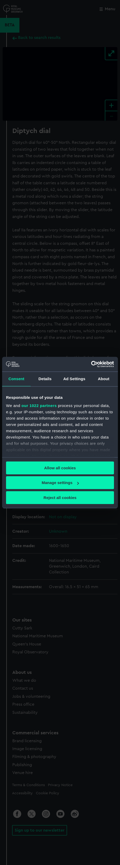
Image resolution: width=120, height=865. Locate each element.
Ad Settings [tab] (74, 378)
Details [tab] (45, 378)
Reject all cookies (60, 497)
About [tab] (103, 378)
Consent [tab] (16, 378)
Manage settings (60, 482)
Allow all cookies (60, 468)
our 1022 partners (39, 405)
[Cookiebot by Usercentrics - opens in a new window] (91, 364)
